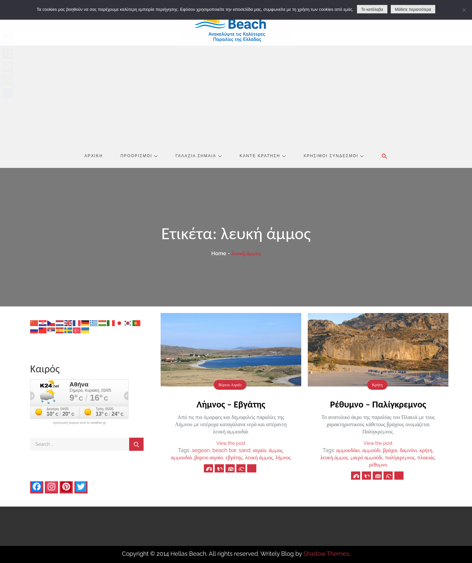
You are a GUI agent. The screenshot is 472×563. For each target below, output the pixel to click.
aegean (201, 450)
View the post (230, 443)
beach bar (224, 450)
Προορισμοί (139, 156)
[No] (464, 10)
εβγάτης (234, 457)
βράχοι (390, 450)
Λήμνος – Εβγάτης (230, 404)
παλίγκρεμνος (400, 457)
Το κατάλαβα (372, 9)
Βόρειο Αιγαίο (230, 385)
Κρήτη (377, 385)
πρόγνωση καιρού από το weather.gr (79, 423)
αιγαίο (259, 450)
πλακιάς (426, 457)
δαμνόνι (408, 450)
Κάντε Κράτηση (263, 156)
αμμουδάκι (348, 450)
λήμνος (283, 457)
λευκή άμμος (259, 457)
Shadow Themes (326, 553)
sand (244, 450)
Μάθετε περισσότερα (413, 9)
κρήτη (426, 450)
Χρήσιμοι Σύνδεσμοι (334, 156)
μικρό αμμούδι (367, 457)
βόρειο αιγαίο (208, 457)
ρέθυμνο (378, 465)
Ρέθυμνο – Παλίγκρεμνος (378, 404)
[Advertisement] (236, 95)
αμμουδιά (181, 457)
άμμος (276, 450)
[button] (384, 156)
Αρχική (94, 156)
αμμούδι (371, 450)
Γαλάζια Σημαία (199, 156)
